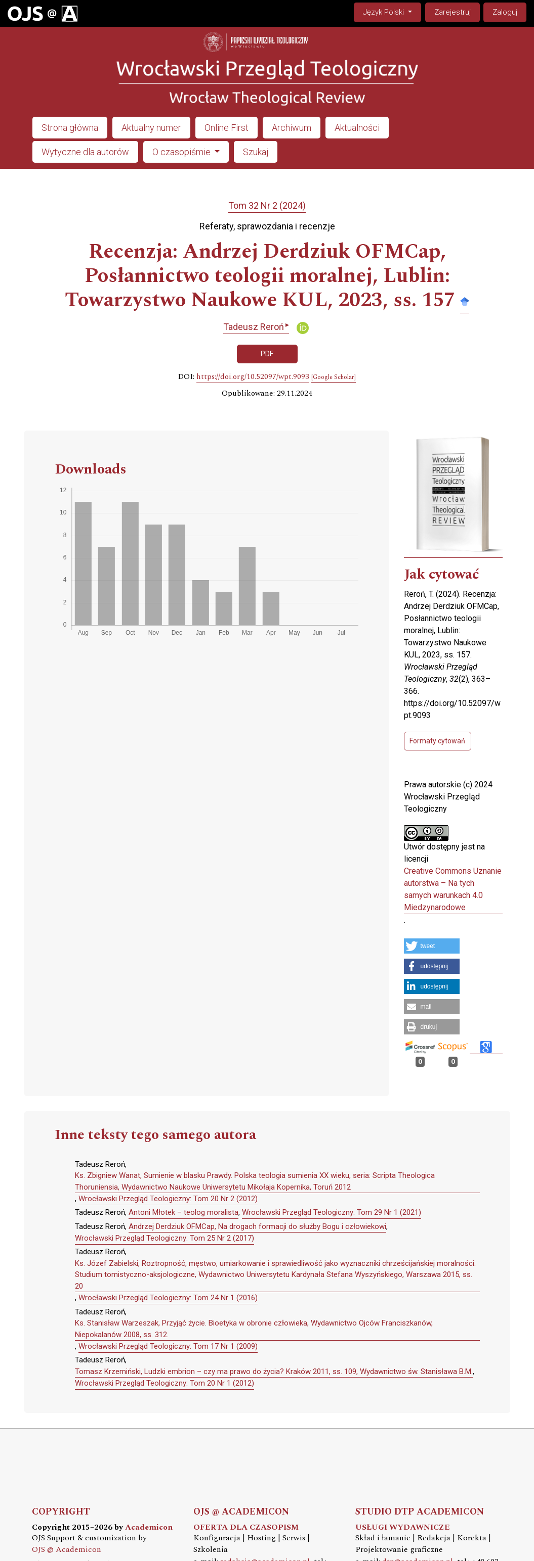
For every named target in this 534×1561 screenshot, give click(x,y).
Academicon (149, 1527)
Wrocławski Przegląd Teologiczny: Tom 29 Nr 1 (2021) (331, 1212)
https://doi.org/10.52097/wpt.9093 (252, 377)
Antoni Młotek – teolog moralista (183, 1212)
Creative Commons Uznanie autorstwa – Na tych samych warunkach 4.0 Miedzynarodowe (453, 889)
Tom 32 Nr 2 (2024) (267, 205)
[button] (432, 946)
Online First (226, 127)
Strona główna (70, 127)
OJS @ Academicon (66, 1549)
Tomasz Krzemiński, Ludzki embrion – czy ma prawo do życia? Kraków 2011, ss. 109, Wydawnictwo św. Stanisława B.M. (274, 1371)
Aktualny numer (151, 127)
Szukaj (255, 152)
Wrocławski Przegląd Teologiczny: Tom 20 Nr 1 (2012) (164, 1383)
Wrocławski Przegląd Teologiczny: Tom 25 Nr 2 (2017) (164, 1238)
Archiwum (291, 127)
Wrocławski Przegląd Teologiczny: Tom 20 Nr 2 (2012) (168, 1198)
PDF (267, 354)
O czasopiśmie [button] (182, 152)
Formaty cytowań (437, 741)
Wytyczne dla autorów (85, 152)
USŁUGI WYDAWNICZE (402, 1527)
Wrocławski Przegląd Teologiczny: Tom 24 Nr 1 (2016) (168, 1297)
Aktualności (357, 127)
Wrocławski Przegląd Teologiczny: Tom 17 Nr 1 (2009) (168, 1346)
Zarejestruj (452, 12)
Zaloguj (504, 12)
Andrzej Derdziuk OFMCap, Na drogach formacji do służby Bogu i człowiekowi (257, 1226)
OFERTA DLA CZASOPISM (246, 1527)
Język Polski (391, 11)
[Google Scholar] (333, 377)
